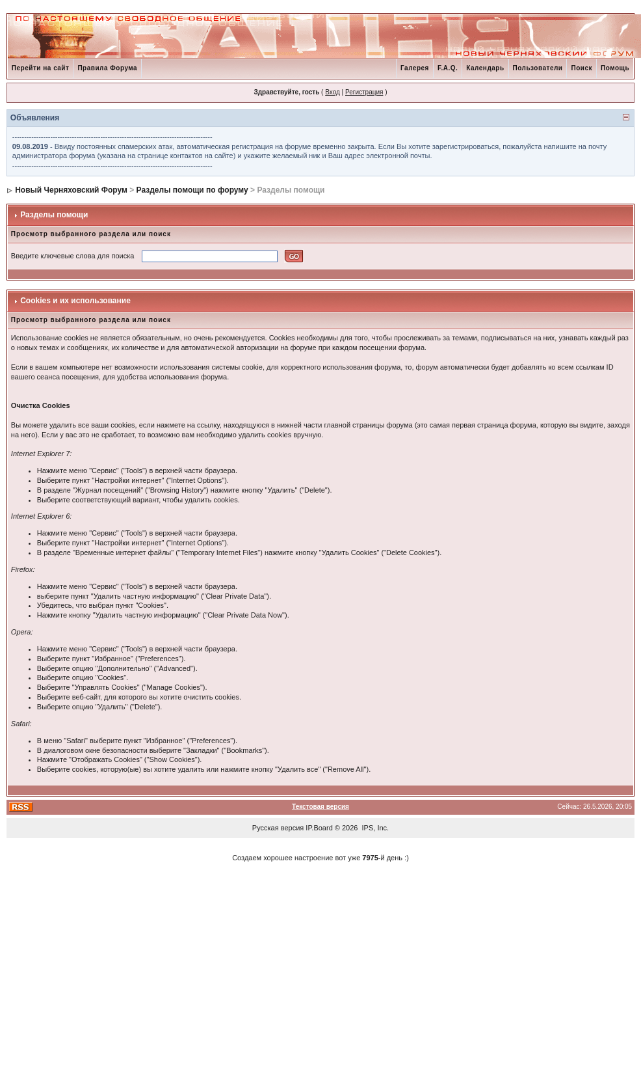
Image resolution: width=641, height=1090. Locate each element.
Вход (332, 92)
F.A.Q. (448, 68)
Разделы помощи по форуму (192, 190)
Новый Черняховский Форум (71, 190)
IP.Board (319, 828)
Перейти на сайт (41, 68)
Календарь (485, 68)
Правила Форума (107, 68)
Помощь (615, 68)
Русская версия (278, 828)
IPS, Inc (374, 828)
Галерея (414, 68)
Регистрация (364, 92)
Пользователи (538, 68)
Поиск (581, 68)
